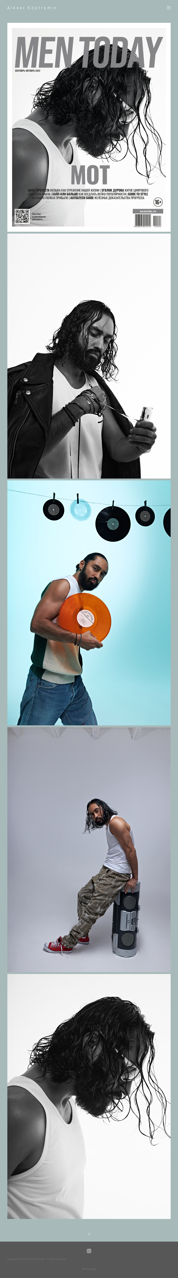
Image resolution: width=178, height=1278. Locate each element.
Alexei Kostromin (32, 8)
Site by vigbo (89, 1269)
